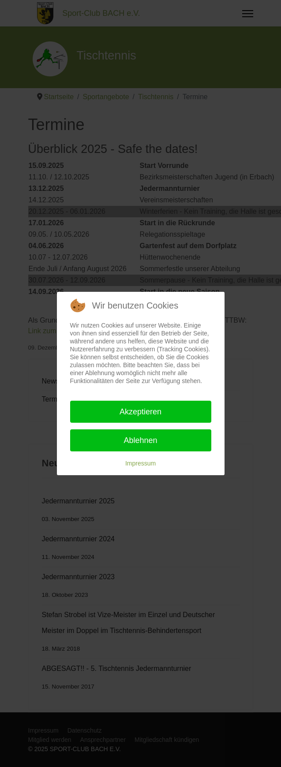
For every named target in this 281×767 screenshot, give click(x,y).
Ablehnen (140, 440)
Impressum (140, 463)
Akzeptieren (140, 411)
